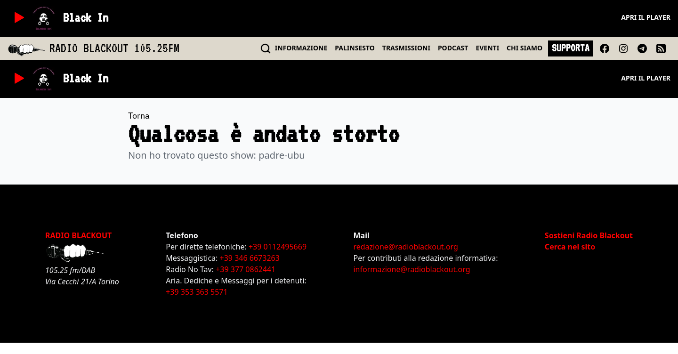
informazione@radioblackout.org (411, 269)
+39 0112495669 (278, 246)
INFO (301, 47)
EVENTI (487, 47)
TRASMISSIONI (406, 47)
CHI (524, 47)
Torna (139, 115)
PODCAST (453, 47)
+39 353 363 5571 (196, 292)
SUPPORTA (570, 48)
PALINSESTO (354, 47)
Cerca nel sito (570, 246)
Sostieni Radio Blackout (589, 235)
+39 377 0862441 (245, 269)
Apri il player (645, 17)
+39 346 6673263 (250, 258)
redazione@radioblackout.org (405, 246)
